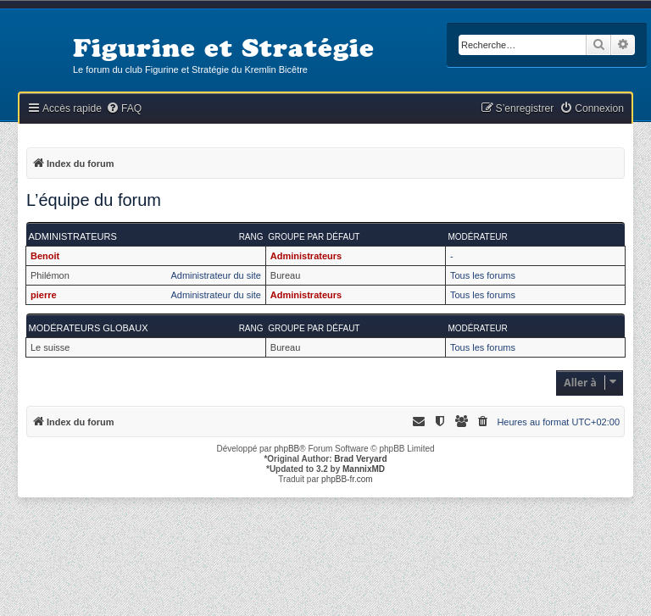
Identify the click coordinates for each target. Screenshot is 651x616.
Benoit (45, 256)
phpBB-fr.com (347, 479)
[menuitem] (124, 108)
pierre (44, 295)
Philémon (50, 275)
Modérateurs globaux (88, 328)
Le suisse (50, 347)
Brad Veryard (360, 458)
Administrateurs (73, 236)
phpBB (286, 448)
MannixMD (363, 469)
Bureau (285, 275)
